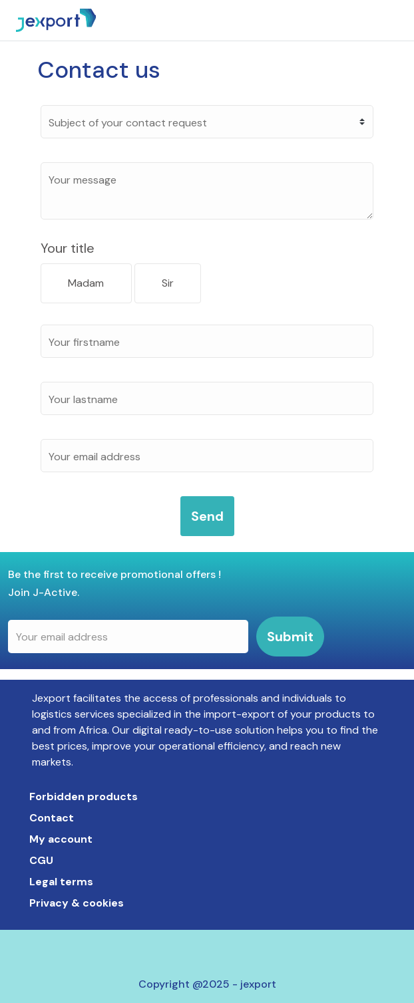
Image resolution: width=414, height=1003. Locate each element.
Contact (51, 818)
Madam (86, 282)
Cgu (41, 860)
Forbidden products (83, 796)
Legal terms (61, 882)
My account (61, 839)
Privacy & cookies (76, 903)
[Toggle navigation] (399, 20)
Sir (168, 282)
